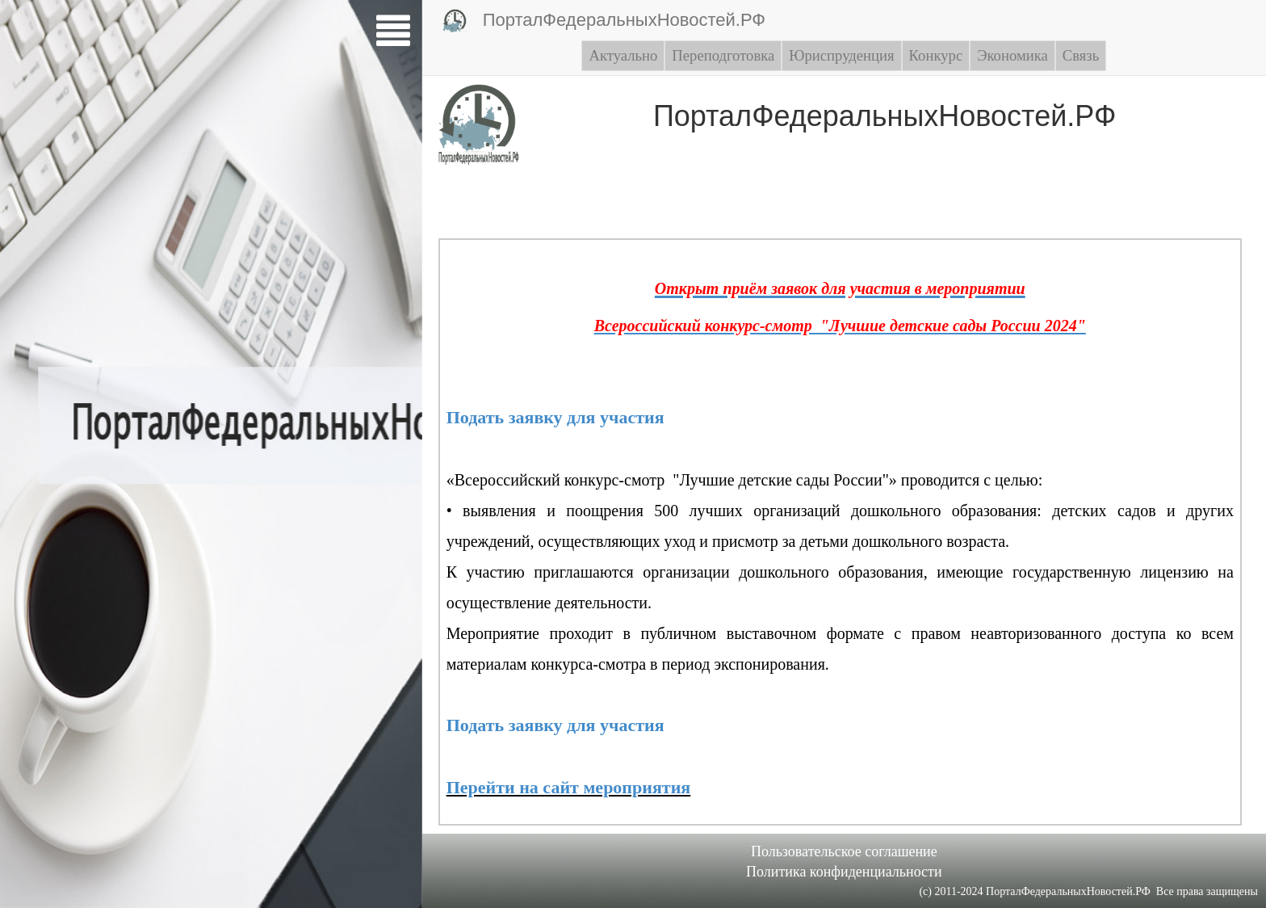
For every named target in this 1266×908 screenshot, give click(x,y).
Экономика (1012, 55)
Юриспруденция (841, 55)
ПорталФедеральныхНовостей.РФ (603, 21)
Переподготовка (723, 55)
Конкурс (936, 55)
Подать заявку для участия (555, 417)
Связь (1081, 55)
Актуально (623, 55)
